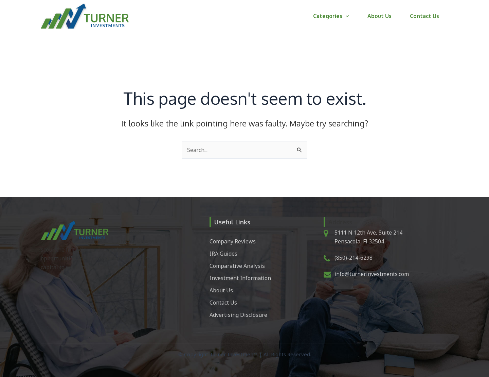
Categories (336, 16)
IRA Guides (223, 253)
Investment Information (240, 278)
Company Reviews (233, 241)
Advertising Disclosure (238, 315)
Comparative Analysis (237, 266)
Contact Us (425, 16)
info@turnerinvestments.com (371, 274)
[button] (350, 16)
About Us (382, 16)
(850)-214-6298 (353, 257)
